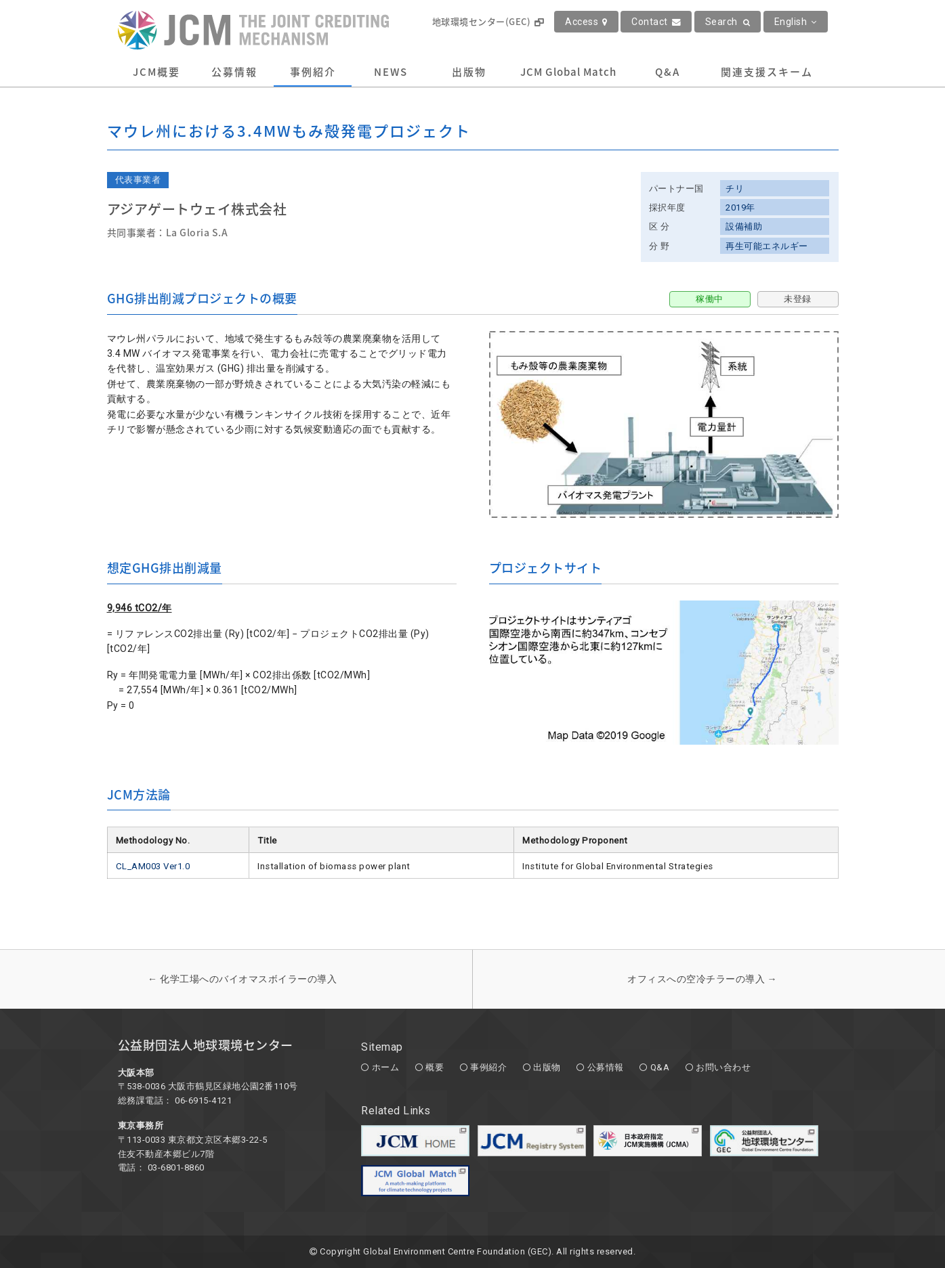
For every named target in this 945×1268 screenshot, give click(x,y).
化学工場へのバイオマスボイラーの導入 (242, 979)
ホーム (386, 1067)
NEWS (391, 71)
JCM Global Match (568, 71)
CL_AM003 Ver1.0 (153, 866)
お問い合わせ (723, 1067)
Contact (656, 21)
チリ (735, 188)
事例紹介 (313, 71)
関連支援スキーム (767, 71)
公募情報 (234, 71)
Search (728, 21)
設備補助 (744, 226)
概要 (434, 1067)
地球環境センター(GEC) (488, 21)
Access (586, 21)
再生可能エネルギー (767, 246)
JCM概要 (156, 71)
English (795, 21)
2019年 (740, 207)
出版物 (469, 71)
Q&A (667, 71)
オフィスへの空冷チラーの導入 (702, 979)
